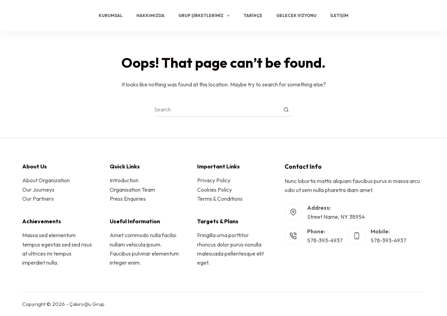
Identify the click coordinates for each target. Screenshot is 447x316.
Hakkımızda (150, 15)
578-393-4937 (325, 240)
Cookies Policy (214, 189)
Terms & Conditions (220, 198)
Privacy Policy (213, 180)
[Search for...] (216, 110)
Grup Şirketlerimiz (205, 15)
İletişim (339, 15)
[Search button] (286, 110)
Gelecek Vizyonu (296, 15)
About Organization (46, 180)
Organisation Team (132, 189)
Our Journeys (38, 189)
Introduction (124, 180)
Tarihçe (253, 15)
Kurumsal (111, 15)
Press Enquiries (128, 198)
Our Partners (38, 198)
